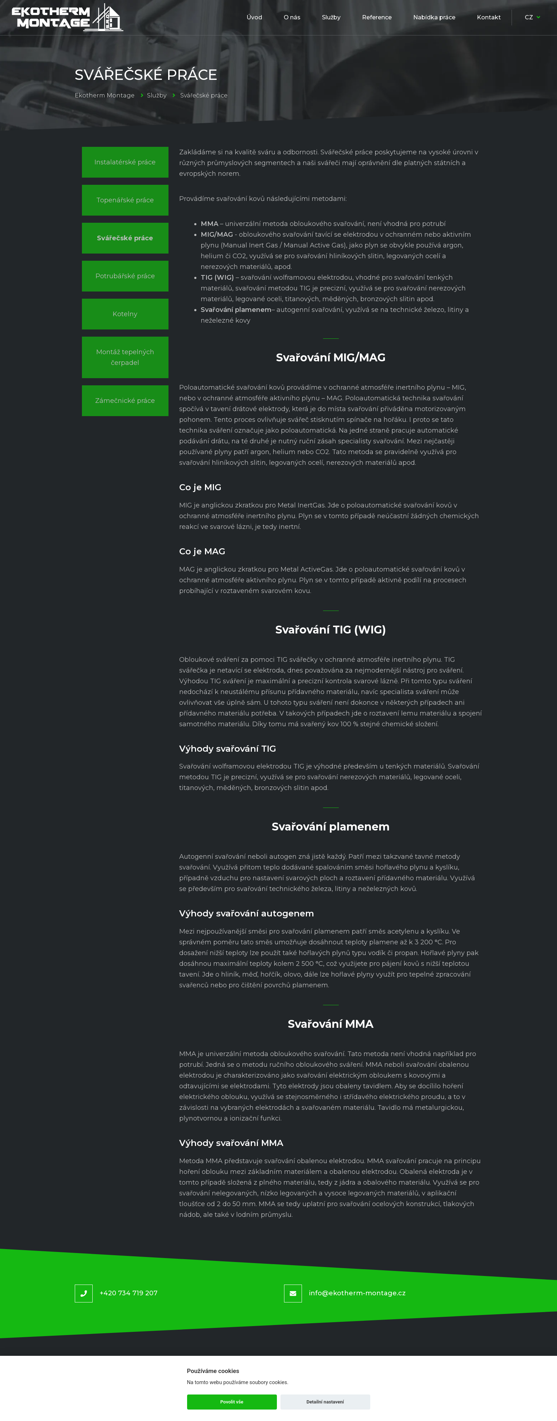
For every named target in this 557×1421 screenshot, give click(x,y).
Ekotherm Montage (105, 95)
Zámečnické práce (125, 401)
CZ (532, 17)
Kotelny (125, 314)
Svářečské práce (125, 238)
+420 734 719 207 (128, 1293)
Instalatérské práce (125, 162)
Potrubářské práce (125, 276)
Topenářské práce (125, 200)
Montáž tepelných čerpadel (125, 357)
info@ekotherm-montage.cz (357, 1293)
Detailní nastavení (325, 1402)
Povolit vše (231, 1402)
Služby (156, 95)
